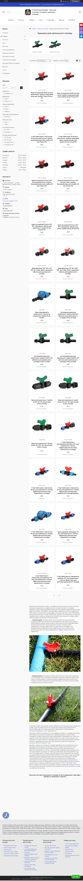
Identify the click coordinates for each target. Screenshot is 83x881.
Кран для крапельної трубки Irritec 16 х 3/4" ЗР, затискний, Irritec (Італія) (41, 445)
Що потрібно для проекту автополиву (30, 869)
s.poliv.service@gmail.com (10, 201)
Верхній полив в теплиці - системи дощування (32, 858)
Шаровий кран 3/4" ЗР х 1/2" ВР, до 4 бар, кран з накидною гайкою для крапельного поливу (42, 271)
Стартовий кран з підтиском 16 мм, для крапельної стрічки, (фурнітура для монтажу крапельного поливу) (42, 490)
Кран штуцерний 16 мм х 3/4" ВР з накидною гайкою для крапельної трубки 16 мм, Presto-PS (42, 227)
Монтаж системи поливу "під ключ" (52, 848)
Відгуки (61, 20)
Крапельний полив (9, 847)
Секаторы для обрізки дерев (71, 846)
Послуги (21, 20)
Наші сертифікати (8, 50)
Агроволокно (69, 849)
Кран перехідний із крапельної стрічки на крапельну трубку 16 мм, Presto (42, 315)
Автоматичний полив (10, 845)
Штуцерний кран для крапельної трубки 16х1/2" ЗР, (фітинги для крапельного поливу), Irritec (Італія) (42, 358)
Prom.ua (50, 877)
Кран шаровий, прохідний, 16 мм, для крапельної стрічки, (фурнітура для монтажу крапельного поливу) (68, 534)
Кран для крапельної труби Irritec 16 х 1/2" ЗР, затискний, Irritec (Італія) (68, 402)
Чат (75, 876)
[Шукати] (3, 12)
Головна (11, 20)
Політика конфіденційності (65, 878)
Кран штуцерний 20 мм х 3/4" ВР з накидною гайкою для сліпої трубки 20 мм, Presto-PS (68, 226)
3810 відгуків (65, 1)
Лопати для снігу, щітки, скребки (72, 856)
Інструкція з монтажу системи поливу (51, 858)
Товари (31, 20)
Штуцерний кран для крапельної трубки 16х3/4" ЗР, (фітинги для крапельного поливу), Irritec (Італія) (68, 358)
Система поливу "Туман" (11, 853)
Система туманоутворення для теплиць (31, 854)
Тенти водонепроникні (72, 844)
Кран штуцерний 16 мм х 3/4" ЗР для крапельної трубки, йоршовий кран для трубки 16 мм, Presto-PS (42, 183)
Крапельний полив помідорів (30, 865)
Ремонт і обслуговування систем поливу (52, 851)
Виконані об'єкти (8, 53)
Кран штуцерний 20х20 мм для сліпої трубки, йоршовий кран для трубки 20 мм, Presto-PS (68, 95)
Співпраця (6, 73)
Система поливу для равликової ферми (30, 849)
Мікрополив (7, 849)
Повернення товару (9, 60)
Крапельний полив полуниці (30, 861)
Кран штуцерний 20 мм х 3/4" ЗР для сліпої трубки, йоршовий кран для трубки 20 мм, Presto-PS (68, 183)
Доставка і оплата (8, 56)
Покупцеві (50, 20)
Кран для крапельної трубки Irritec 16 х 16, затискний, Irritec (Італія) (41, 402)
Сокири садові (69, 851)
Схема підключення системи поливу (51, 862)
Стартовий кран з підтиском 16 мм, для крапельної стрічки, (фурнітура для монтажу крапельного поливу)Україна (68, 490)
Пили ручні (68, 853)
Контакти (72, 20)
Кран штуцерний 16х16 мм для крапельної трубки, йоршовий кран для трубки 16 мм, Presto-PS (42, 95)
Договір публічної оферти (11, 63)
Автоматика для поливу (11, 855)
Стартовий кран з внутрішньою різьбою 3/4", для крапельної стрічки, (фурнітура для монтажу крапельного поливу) (68, 445)
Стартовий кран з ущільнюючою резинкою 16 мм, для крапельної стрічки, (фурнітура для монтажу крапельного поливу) (42, 579)
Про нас (5, 46)
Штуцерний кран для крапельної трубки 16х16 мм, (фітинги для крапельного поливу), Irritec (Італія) (68, 315)
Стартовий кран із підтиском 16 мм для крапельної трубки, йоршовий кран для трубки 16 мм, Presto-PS (42, 139)
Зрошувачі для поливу (10, 851)
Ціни (40, 20)
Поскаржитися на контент (50, 878)
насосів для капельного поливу (71, 766)
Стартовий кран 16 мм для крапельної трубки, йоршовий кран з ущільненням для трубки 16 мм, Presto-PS (68, 139)
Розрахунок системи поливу (30, 846)
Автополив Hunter (50, 845)
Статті (4, 70)
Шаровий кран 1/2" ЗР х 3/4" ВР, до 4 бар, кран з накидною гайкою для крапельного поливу (68, 271)
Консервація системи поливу (51, 855)
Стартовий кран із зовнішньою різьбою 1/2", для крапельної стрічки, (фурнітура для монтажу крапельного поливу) (68, 579)
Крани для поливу (42, 28)
